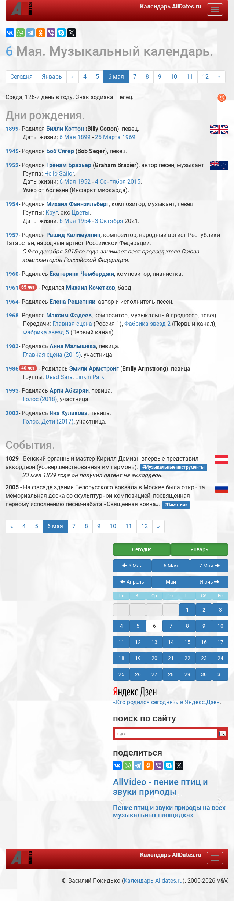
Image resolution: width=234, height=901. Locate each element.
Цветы (80, 212)
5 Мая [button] (132, 566)
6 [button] (154, 626)
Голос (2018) (40, 399)
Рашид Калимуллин (73, 234)
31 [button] (220, 674)
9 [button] (203, 626)
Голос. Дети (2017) (48, 421)
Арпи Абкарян (69, 390)
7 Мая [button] (209, 566)
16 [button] (204, 642)
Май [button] (171, 582)
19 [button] (138, 658)
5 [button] (137, 626)
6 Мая (67, 137)
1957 (12, 235)
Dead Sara (59, 377)
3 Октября (109, 220)
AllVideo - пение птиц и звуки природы (160, 787)
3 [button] (220, 610)
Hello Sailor (59, 173)
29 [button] (187, 674)
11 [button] (121, 642)
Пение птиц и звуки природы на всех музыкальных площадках (169, 811)
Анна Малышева (73, 346)
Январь (52, 76)
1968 (12, 315)
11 (189, 76)
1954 (12, 204)
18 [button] (121, 658)
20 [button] (154, 658)
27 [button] (154, 674)
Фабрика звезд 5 (46, 332)
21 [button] (171, 658)
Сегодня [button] (142, 549)
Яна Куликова (69, 413)
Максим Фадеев (69, 315)
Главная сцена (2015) (52, 354)
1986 (12, 368)
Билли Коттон (65, 128)
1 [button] (187, 610)
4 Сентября (110, 181)
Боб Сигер (60, 151)
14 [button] (171, 642)
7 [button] (170, 626)
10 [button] (220, 626)
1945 (12, 151)
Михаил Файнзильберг (77, 204)
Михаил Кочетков (90, 287)
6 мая (116, 76)
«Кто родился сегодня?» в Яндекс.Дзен (166, 695)
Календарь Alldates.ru (153, 880)
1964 (12, 302)
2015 (133, 181)
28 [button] (171, 674)
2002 (12, 413)
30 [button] (204, 674)
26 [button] (138, 674)
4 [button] (121, 626)
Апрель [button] (132, 582)
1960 (12, 274)
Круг (51, 212)
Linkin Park (89, 377)
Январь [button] (199, 549)
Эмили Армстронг (94, 368)
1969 (128, 137)
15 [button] (187, 642)
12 (205, 76)
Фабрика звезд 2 (147, 323)
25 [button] (121, 674)
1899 (12, 129)
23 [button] (204, 658)
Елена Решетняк (72, 301)
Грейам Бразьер (68, 165)
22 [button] (187, 658)
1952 (12, 165)
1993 (12, 391)
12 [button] (138, 642)
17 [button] (220, 642)
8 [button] (187, 626)
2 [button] (203, 610)
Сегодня (21, 76)
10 (174, 76)
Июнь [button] (209, 582)
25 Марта (108, 137)
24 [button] (220, 658)
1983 (12, 346)
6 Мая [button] (171, 566)
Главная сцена (72, 323)
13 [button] (154, 642)
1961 (12, 288)
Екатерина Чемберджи (82, 273)
